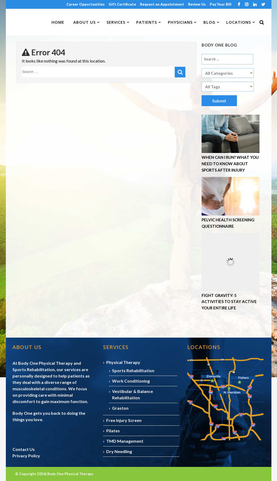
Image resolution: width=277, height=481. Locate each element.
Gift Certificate (122, 4)
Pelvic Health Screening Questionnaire (228, 223)
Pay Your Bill (220, 4)
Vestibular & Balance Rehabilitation (132, 394)
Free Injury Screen (124, 420)
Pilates (113, 430)
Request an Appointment (162, 4)
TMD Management (124, 440)
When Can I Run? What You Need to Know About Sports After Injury (230, 163)
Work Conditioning (131, 380)
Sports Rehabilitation (133, 370)
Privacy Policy (26, 455)
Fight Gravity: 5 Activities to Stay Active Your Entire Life (229, 301)
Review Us (197, 4)
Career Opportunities (85, 4)
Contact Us (23, 449)
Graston (120, 407)
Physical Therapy (123, 362)
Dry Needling (119, 451)
